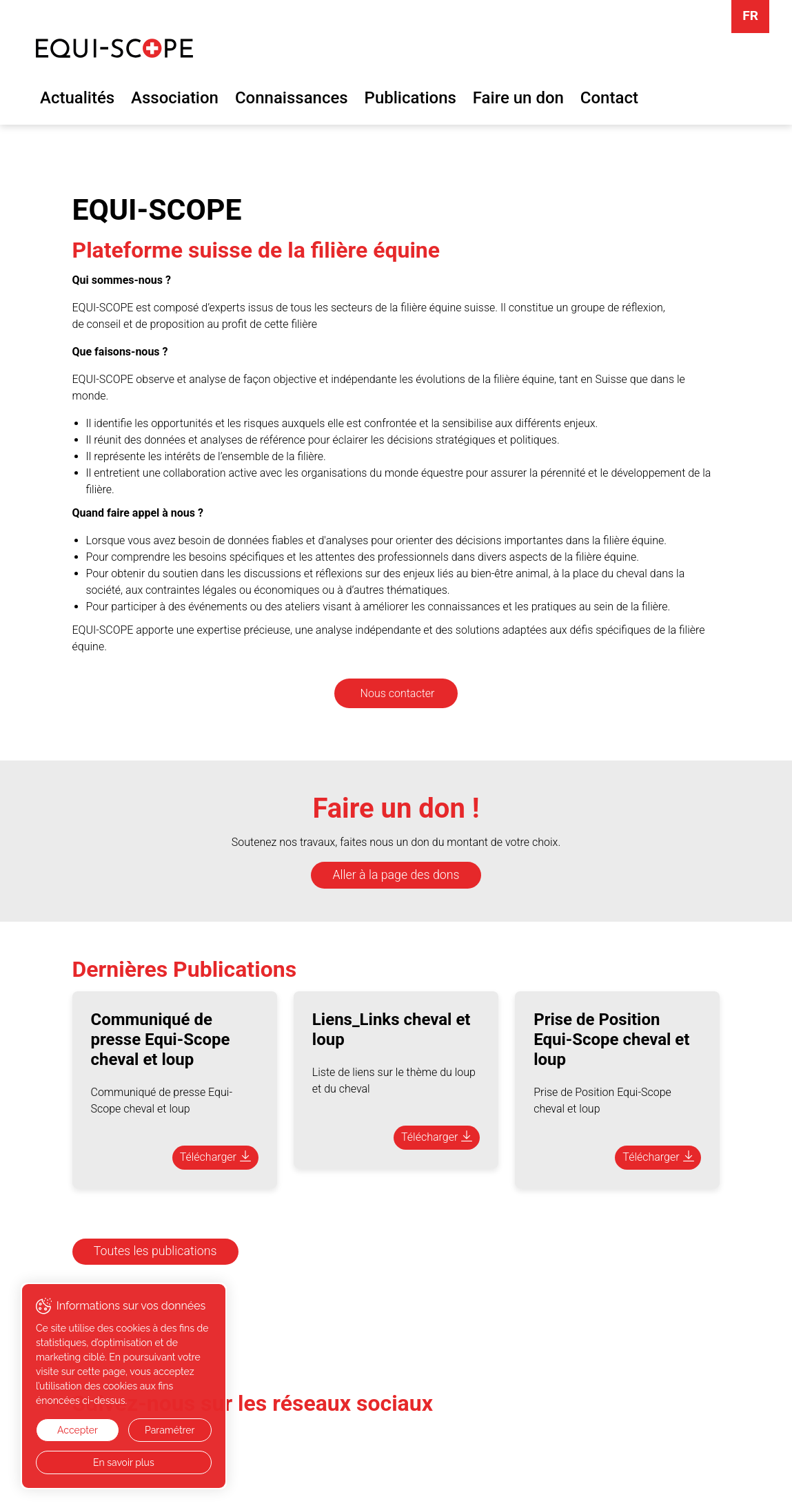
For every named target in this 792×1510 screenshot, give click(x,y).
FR (750, 15)
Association (175, 97)
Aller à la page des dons (396, 875)
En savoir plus (123, 1462)
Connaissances (291, 97)
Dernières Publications (184, 969)
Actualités (77, 97)
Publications (410, 97)
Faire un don (518, 97)
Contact (609, 97)
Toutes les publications (155, 1251)
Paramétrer (169, 1430)
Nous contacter (398, 693)
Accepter (77, 1430)
